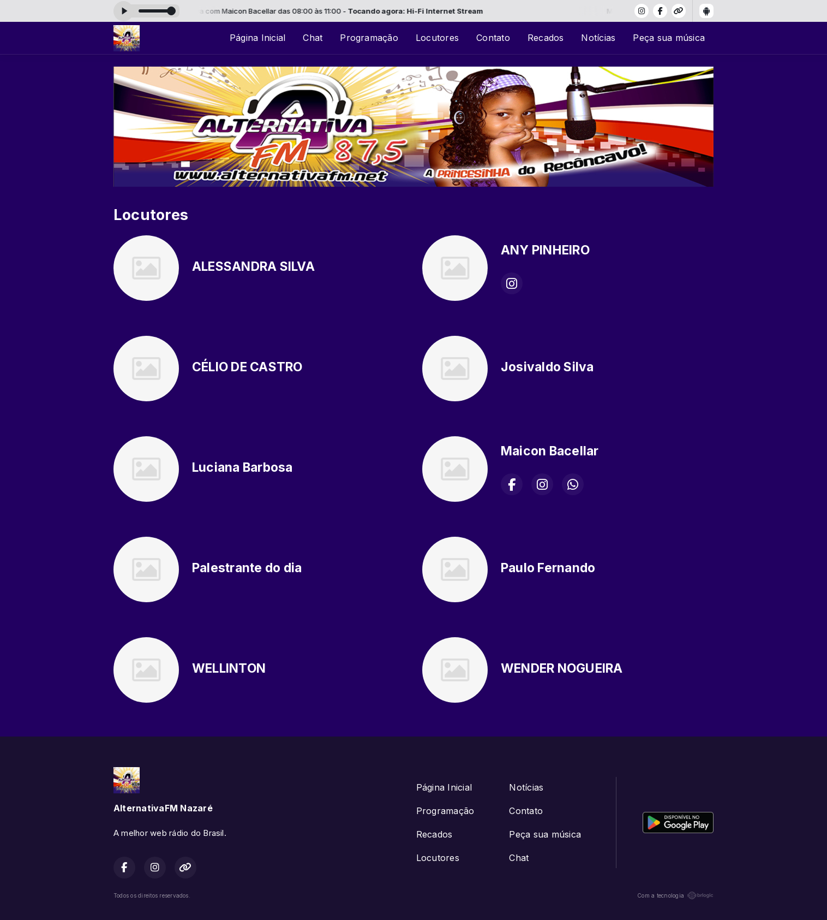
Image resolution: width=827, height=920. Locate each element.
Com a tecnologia (675, 895)
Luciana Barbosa (242, 467)
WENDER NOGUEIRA (562, 668)
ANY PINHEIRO (545, 250)
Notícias (598, 37)
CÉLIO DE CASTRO (247, 367)
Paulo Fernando (548, 567)
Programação (369, 37)
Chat (312, 37)
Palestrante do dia (247, 567)
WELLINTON (229, 668)
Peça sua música (669, 37)
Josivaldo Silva (547, 367)
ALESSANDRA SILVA (253, 266)
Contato (493, 37)
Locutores (437, 37)
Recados (546, 37)
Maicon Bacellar (550, 451)
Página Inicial (257, 37)
